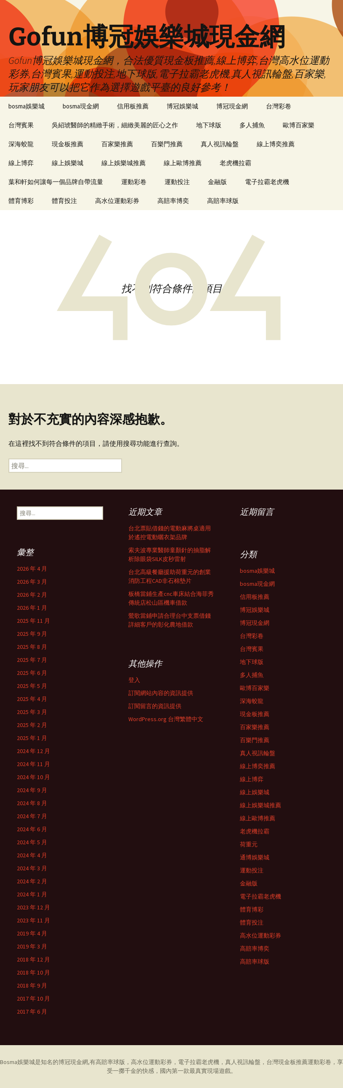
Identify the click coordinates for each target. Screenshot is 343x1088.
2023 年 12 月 (33, 907)
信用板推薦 (133, 106)
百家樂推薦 (117, 144)
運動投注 (177, 182)
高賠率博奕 (173, 201)
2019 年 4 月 (32, 933)
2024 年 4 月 (32, 855)
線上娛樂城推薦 (123, 163)
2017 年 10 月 (33, 998)
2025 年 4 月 (32, 699)
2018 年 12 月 (33, 959)
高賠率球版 (223, 201)
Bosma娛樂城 (17, 1062)
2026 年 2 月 (32, 594)
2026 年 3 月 (32, 581)
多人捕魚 (252, 125)
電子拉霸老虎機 (267, 182)
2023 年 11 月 (33, 920)
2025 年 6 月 (32, 673)
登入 (134, 680)
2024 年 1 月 (32, 894)
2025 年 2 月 (32, 725)
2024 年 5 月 (32, 842)
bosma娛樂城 (26, 106)
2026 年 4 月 (32, 568)
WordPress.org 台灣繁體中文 (165, 719)
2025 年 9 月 (32, 634)
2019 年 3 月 (32, 946)
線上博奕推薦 (276, 144)
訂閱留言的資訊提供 (154, 706)
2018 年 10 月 (33, 972)
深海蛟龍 (21, 144)
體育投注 (64, 201)
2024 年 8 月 (32, 803)
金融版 (217, 182)
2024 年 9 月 (32, 790)
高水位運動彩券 (117, 201)
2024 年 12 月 (33, 751)
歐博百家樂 (298, 125)
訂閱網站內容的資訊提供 (160, 693)
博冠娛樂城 (182, 106)
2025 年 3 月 (32, 712)
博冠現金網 (232, 106)
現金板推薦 (67, 144)
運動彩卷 (133, 182)
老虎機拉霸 (235, 163)
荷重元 (249, 844)
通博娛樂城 (254, 857)
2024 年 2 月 (32, 881)
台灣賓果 (21, 125)
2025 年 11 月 (33, 620)
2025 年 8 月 (32, 647)
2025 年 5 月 (32, 686)
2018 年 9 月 (32, 985)
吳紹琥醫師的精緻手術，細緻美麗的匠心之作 (115, 125)
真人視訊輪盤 (220, 144)
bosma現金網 (81, 106)
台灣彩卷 (278, 106)
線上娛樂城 (67, 163)
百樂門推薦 (167, 144)
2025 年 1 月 (32, 738)
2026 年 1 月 (32, 607)
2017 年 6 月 (32, 1011)
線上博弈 (21, 163)
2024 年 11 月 (33, 764)
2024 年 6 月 (32, 829)
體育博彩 (21, 201)
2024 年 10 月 (33, 777)
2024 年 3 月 (32, 868)
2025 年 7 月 (32, 660)
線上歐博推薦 (183, 163)
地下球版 (208, 125)
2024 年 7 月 (32, 816)
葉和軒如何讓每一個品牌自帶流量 (55, 182)
